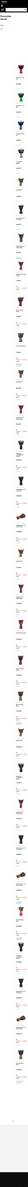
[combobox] (16, 9)
